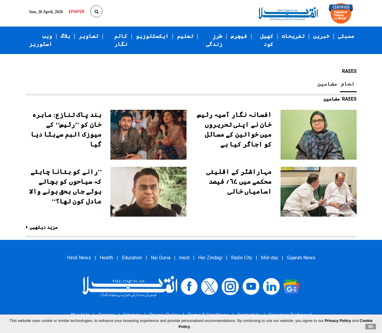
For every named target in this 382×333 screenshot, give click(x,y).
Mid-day (269, 257)
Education (132, 257)
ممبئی (346, 36)
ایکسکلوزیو (152, 36)
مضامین (327, 84)
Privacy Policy (338, 320)
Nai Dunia (160, 257)
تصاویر (88, 36)
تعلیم (185, 36)
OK (370, 326)
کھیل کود (266, 40)
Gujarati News (301, 257)
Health (106, 257)
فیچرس (239, 36)
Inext (184, 257)
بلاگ (65, 36)
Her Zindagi (210, 257)
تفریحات (293, 36)
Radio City (241, 257)
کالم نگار (120, 40)
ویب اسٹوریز (40, 40)
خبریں (321, 36)
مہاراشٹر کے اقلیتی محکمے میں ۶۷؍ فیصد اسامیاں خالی (239, 181)
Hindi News (79, 257)
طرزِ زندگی (214, 40)
